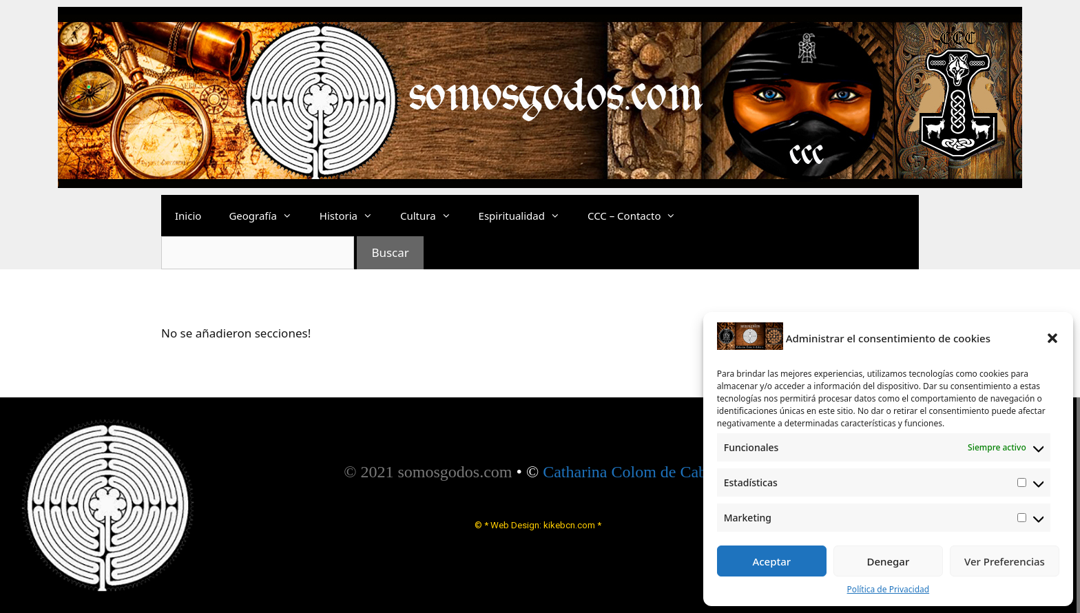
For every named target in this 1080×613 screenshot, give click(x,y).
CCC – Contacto (639, 215)
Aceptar (771, 561)
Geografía (267, 215)
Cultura (432, 215)
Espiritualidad (526, 215)
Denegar (887, 561)
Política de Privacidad (888, 589)
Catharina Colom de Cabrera (637, 472)
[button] (1052, 338)
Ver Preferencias (1004, 561)
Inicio (188, 215)
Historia (353, 215)
